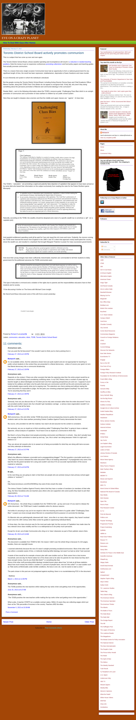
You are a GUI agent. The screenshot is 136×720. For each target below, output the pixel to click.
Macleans (103, 463)
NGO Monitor (104, 498)
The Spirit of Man (105, 659)
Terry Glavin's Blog (106, 594)
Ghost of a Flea (105, 401)
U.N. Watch (103, 675)
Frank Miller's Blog (106, 379)
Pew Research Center (107, 508)
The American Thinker (107, 604)
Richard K (11, 359)
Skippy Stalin (104, 562)
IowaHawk (103, 430)
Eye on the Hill (104, 363)
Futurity (102, 385)
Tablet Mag (103, 591)
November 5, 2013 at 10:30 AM (19, 607)
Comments (106, 249)
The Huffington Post (106, 627)
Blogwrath (103, 299)
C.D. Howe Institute (106, 315)
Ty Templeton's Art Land (107, 672)
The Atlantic (104, 607)
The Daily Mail (104, 617)
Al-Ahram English (105, 273)
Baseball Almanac (106, 292)
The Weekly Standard (107, 665)
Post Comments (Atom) (53, 628)
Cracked (103, 344)
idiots (28, 337)
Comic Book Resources (107, 331)
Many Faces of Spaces (107, 466)
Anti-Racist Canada (106, 286)
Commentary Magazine (107, 334)
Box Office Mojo (105, 302)
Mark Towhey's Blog (106, 469)
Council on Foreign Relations (109, 337)
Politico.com (104, 517)
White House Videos (106, 697)
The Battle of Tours (106, 610)
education (21, 337)
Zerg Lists (103, 704)
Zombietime (104, 707)
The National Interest (106, 643)
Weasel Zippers (105, 685)
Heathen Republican (106, 414)
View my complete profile (108, 137)
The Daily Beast (105, 614)
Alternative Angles (106, 276)
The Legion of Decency (107, 630)
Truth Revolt (104, 668)
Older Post (89, 622)
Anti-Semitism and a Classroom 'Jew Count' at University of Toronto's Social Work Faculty (121, 67)
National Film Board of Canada (110, 492)
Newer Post (8, 622)
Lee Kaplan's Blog (106, 443)
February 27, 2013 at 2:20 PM (18, 354)
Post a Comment (12, 612)
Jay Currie (103, 440)
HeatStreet (103, 417)
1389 (101, 260)
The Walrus (103, 662)
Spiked (102, 572)
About (102, 150)
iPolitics (102, 434)
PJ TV (102, 511)
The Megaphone (105, 636)
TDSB (33, 337)
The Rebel (103, 655)
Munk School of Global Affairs (109, 488)
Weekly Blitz (104, 688)
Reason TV (103, 540)
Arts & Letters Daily (106, 289)
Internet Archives (105, 427)
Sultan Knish (104, 585)
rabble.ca (103, 533)
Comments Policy (105, 153)
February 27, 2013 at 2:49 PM (18, 394)
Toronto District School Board (46, 337)
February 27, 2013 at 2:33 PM (18, 369)
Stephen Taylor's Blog (107, 578)
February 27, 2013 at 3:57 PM (18, 449)
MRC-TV (103, 485)
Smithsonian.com (105, 569)
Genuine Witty (104, 389)
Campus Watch (105, 318)
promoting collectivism (54, 64)
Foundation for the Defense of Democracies (114, 376)
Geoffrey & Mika (105, 392)
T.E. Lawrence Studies (107, 588)
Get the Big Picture (106, 398)
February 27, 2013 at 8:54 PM (18, 467)
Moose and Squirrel (106, 479)
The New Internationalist (108, 646)
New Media (103, 495)
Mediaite (103, 472)
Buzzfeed (103, 311)
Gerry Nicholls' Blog (106, 395)
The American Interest (107, 598)
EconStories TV (105, 356)
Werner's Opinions (106, 691)
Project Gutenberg (106, 527)
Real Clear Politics (106, 537)
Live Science (104, 456)
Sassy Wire (103, 549)
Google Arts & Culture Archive (109, 408)
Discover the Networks (107, 350)
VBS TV (102, 681)
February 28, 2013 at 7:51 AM (18, 496)
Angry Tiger (104, 282)
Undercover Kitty (105, 678)
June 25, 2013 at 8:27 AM (17, 590)
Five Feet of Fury (105, 366)
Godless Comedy (105, 405)
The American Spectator (107, 601)
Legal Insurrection (106, 446)
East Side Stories (105, 353)
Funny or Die (104, 382)
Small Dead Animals (106, 565)
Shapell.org (103, 559)
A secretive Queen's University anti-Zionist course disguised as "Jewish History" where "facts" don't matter (120, 113)
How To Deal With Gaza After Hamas (19, 43)
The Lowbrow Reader (107, 633)
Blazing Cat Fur (105, 295)
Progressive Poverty (106, 524)
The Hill (102, 623)
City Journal (104, 327)
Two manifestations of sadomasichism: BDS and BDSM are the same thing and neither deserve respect (115, 53)
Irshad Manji (104, 437)
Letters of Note (105, 450)
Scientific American (106, 556)
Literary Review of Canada (108, 453)
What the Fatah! (105, 694)
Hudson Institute (105, 424)
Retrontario (103, 546)
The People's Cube (106, 649)
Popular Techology (106, 520)
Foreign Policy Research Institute (110, 372)
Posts (104, 246)
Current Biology (105, 347)
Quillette (102, 530)
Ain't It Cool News (105, 270)
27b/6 (102, 263)
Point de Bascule (105, 514)
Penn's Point (104, 504)
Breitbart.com (104, 305)
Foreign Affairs (104, 369)
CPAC (102, 340)
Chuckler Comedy (106, 324)
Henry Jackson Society (107, 421)
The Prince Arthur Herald (108, 652)
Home (49, 622)
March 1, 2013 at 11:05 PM (17, 579)
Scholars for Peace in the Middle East (112, 553)
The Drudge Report (106, 620)
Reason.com (104, 543)
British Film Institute (106, 308)
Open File (103, 501)
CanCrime (103, 321)
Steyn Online (104, 582)
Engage (102, 360)
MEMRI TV (103, 475)
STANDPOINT (104, 575)
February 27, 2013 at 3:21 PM (18, 409)
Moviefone (103, 482)
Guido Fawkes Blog (106, 411)
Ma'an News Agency (106, 459)
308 (101, 266)
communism (13, 337)
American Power (105, 279)
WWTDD (103, 701)
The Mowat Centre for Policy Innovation (112, 639)
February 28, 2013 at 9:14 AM (18, 534)
